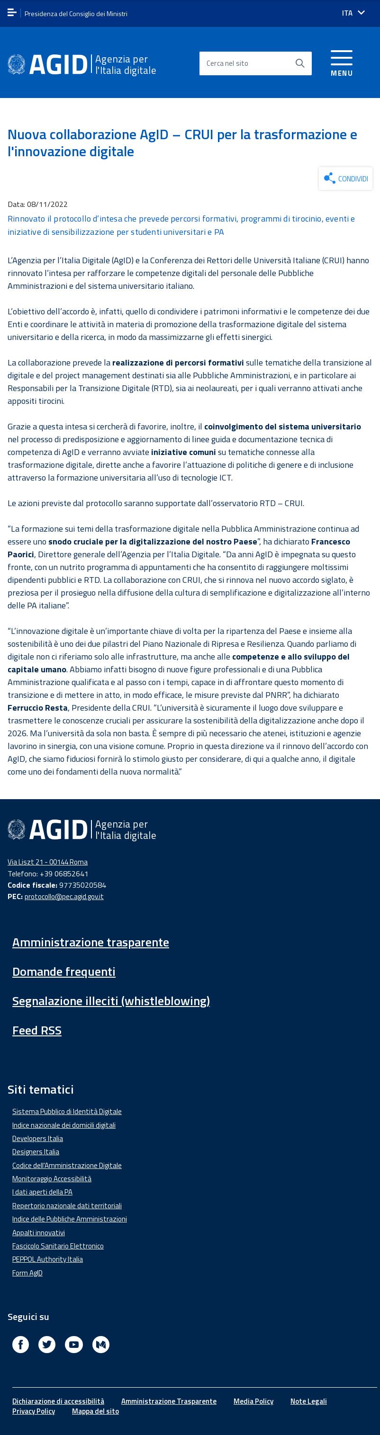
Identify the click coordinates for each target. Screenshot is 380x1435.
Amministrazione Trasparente (169, 1401)
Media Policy (253, 1401)
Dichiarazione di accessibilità (58, 1401)
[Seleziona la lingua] (353, 13)
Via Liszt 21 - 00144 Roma (48, 861)
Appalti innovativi (38, 1232)
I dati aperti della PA (42, 1191)
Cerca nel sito (228, 63)
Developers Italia (37, 1138)
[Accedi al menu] (342, 61)
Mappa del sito (95, 1411)
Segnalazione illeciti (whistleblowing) (111, 1000)
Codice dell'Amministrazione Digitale (67, 1165)
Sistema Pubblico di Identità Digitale (67, 1111)
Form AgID (27, 1272)
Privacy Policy (33, 1411)
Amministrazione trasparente (90, 942)
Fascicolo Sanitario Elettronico (58, 1245)
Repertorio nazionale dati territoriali (67, 1205)
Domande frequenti (64, 971)
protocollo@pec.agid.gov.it (64, 896)
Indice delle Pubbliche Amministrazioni (69, 1218)
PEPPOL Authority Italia (47, 1259)
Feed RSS (37, 1030)
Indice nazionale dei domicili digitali (64, 1125)
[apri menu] (12, 13)
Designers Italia (35, 1151)
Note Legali (308, 1401)
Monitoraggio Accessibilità (51, 1178)
